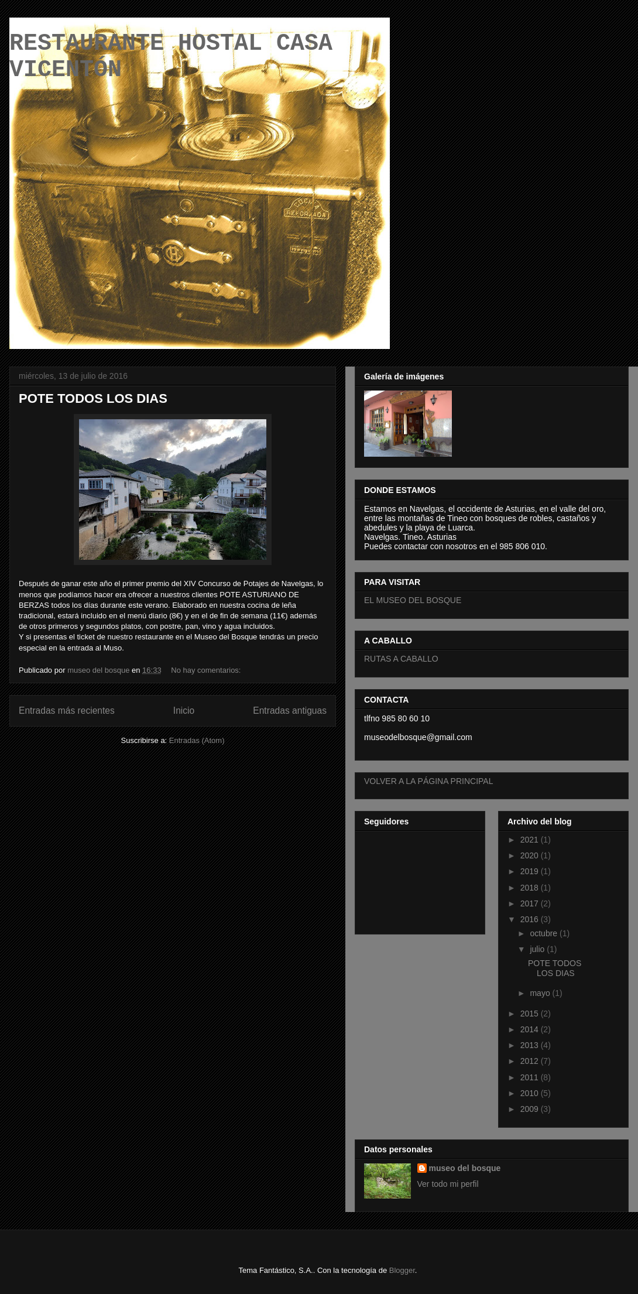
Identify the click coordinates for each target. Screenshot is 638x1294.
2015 (530, 1013)
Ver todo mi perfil (448, 1184)
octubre (545, 933)
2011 (530, 1077)
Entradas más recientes (67, 711)
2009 (530, 1109)
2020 (530, 855)
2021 (530, 839)
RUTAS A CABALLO (401, 658)
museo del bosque (465, 1168)
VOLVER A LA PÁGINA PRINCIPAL (428, 781)
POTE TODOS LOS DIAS (93, 398)
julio (538, 949)
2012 (530, 1061)
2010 (530, 1093)
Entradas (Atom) (197, 740)
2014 (530, 1029)
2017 (530, 903)
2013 (530, 1045)
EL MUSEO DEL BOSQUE (412, 600)
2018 (530, 887)
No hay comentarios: (207, 670)
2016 (530, 919)
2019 (530, 871)
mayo (541, 993)
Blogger (402, 1270)
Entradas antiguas (290, 711)
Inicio (183, 711)
